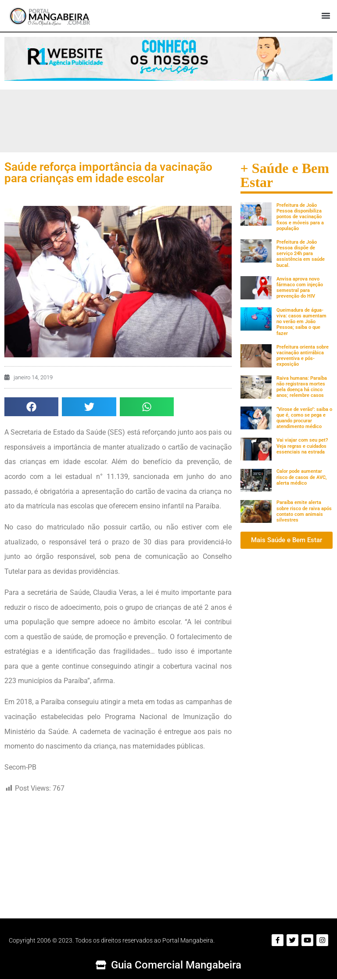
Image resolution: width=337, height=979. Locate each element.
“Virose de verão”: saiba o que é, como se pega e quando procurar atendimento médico (304, 418)
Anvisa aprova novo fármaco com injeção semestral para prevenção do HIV (299, 287)
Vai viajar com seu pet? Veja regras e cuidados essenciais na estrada (302, 445)
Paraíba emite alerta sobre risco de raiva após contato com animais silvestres (304, 511)
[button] (326, 16)
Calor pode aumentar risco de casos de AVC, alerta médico (301, 477)
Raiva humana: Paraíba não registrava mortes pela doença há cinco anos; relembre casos (301, 387)
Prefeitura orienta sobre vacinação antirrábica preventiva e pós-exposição (302, 355)
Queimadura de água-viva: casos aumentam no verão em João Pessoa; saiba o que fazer (301, 321)
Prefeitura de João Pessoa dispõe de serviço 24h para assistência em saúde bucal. (300, 253)
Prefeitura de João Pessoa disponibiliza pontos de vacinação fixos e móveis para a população (300, 216)
